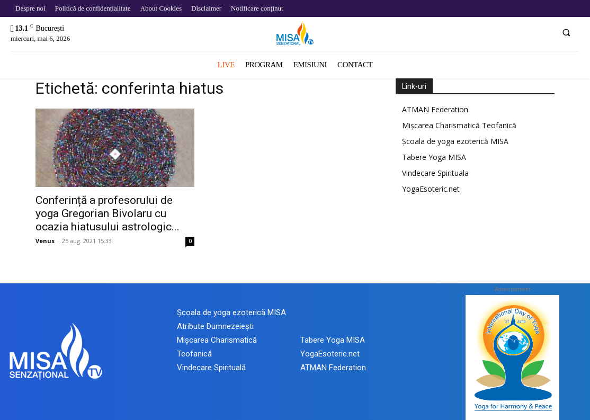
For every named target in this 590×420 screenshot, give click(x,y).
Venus (45, 241)
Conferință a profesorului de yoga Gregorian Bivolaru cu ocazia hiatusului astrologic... (107, 213)
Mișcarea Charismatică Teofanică (459, 125)
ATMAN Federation (435, 109)
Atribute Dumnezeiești (215, 326)
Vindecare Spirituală (211, 367)
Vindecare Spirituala (435, 173)
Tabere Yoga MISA (434, 157)
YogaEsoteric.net (431, 189)
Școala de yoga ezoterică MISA (455, 141)
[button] (566, 32)
